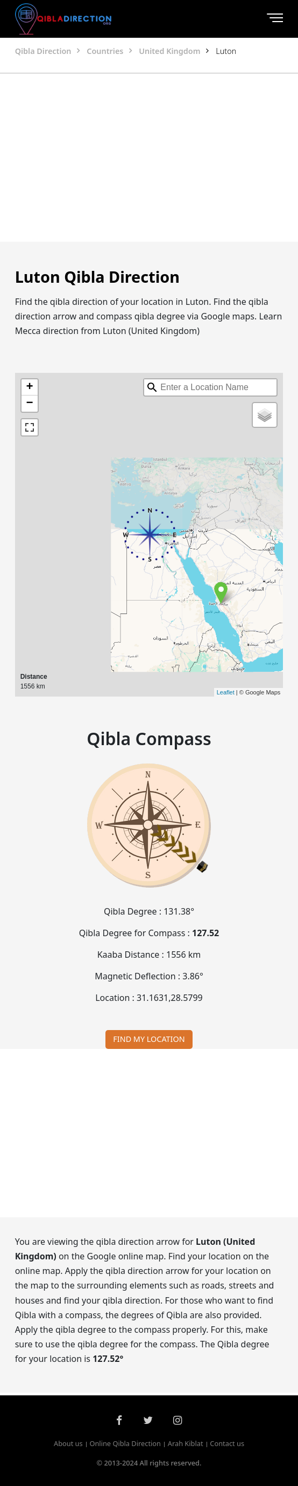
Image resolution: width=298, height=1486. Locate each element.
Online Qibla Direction (125, 1443)
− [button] (29, 404)
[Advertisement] (149, 157)
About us (68, 1443)
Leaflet (226, 692)
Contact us (227, 1443)
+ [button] (29, 387)
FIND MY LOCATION (149, 1039)
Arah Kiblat (185, 1443)
